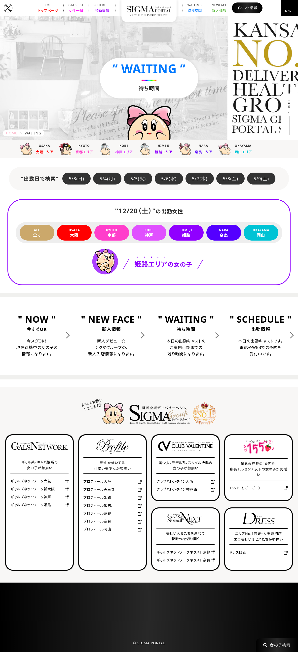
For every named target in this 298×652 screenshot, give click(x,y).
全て (37, 232)
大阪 (74, 232)
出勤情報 (101, 8)
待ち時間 (194, 8)
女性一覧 (76, 8)
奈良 (223, 232)
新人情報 (219, 8)
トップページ (48, 8)
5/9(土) (261, 179)
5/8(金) (230, 179)
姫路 (186, 232)
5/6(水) (169, 179)
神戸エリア (117, 148)
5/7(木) (199, 179)
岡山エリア (237, 148)
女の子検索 (277, 645)
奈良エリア (197, 148)
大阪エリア (38, 148)
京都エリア (78, 148)
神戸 (149, 232)
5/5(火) (138, 179)
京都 (111, 232)
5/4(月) (107, 179)
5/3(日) (76, 179)
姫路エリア (157, 148)
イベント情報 (247, 7)
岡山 (261, 232)
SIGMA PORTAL (151, 643)
